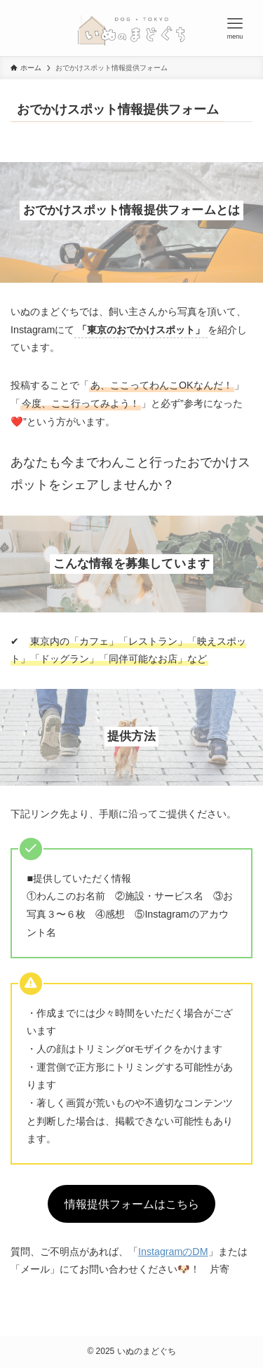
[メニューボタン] (235, 28)
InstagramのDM (173, 1251)
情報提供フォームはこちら (132, 1204)
